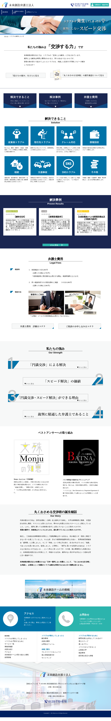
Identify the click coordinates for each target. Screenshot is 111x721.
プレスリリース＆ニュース (51, 652)
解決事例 (5, 12)
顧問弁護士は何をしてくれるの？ (91, 638)
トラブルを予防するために (14, 641)
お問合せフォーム (31, 12)
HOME (7, 636)
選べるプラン (83, 644)
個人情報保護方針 (48, 655)
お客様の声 (83, 650)
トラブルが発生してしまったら (16, 638)
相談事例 (82, 653)
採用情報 (8, 657)
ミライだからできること (87, 647)
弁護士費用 (46, 641)
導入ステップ (83, 641)
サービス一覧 (9, 644)
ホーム (6, 36)
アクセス (8, 652)
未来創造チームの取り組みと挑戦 (17, 655)
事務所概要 (9, 646)
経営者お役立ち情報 (86, 656)
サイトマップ (46, 658)
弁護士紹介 (9, 649)
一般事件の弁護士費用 (18, 12)
